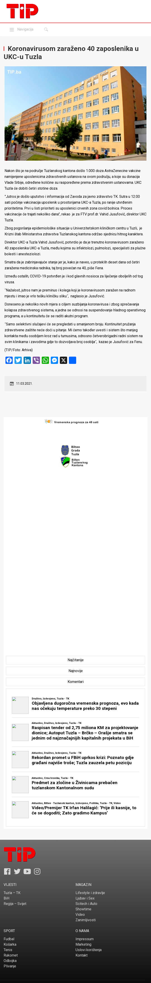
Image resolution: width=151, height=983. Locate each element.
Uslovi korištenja (89, 950)
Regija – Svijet (15, 904)
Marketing (83, 944)
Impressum (85, 939)
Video (80, 914)
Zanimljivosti (86, 920)
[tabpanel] (75, 757)
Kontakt (82, 955)
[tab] (75, 660)
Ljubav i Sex (85, 898)
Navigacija (21, 29)
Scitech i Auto (86, 904)
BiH (6, 898)
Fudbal (9, 939)
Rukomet (11, 955)
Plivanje (10, 966)
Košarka (10, 944)
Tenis (8, 950)
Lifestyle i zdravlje (90, 893)
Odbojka (10, 961)
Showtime (83, 909)
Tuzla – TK (12, 893)
